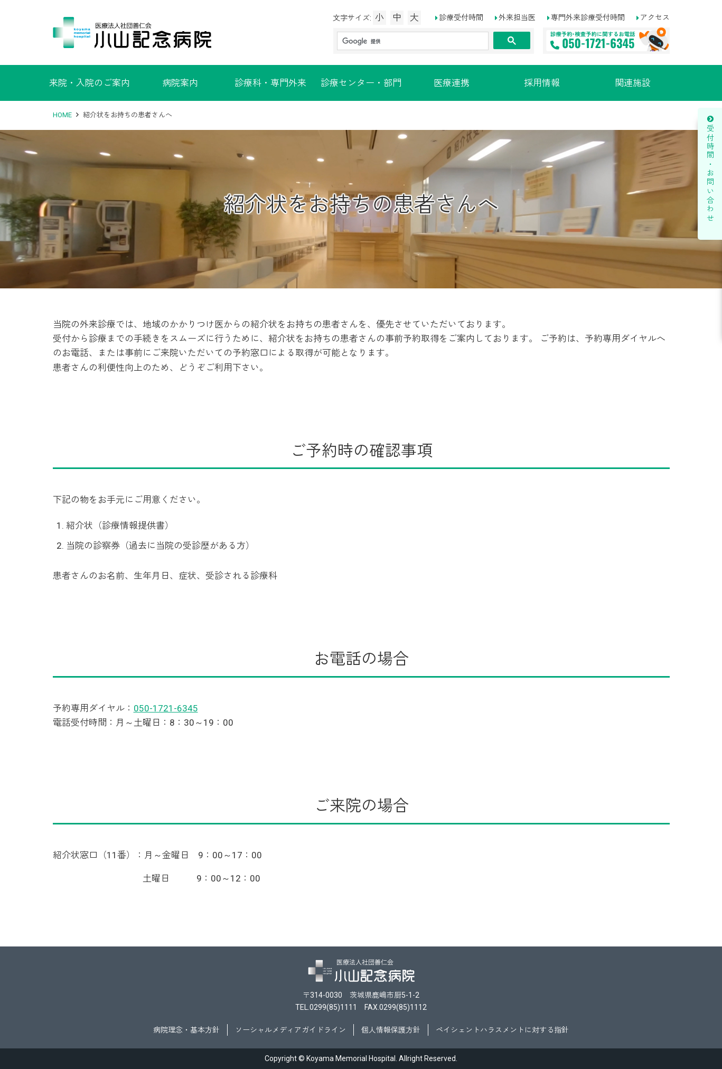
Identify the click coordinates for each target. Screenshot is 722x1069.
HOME (62, 115)
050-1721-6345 (166, 708)
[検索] (413, 41)
